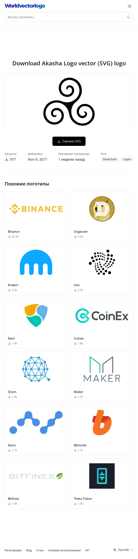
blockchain (110, 159)
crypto (127, 159)
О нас (40, 550)
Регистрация (13, 550)
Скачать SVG (69, 141)
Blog (29, 550)
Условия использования (64, 550)
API (87, 550)
